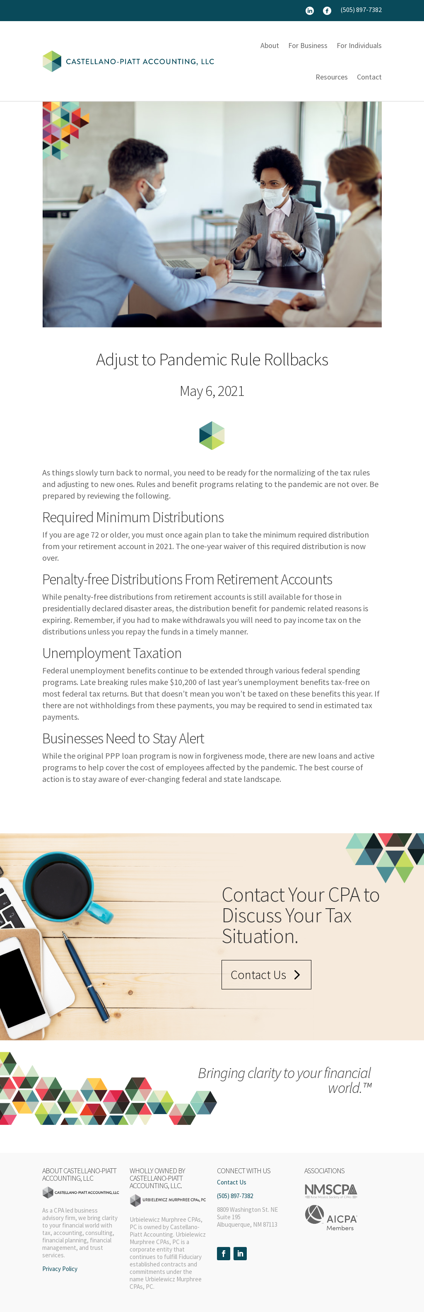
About (269, 45)
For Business (308, 45)
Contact (369, 77)
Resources (332, 77)
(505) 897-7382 (361, 10)
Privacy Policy (59, 1269)
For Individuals (359, 45)
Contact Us (258, 974)
